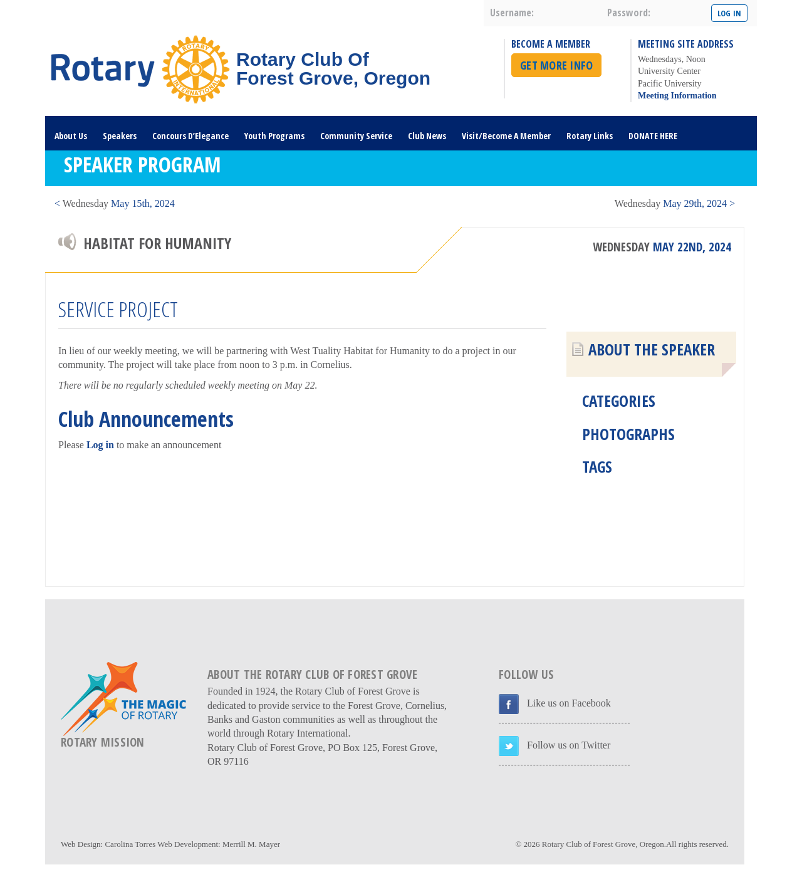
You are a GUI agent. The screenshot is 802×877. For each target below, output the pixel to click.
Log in (100, 444)
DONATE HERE (652, 136)
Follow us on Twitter (568, 745)
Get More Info (556, 65)
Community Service (356, 136)
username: (512, 12)
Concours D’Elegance (190, 136)
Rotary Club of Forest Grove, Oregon (603, 844)
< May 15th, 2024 (115, 203)
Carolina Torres (130, 844)
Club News (427, 136)
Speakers (120, 136)
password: (628, 12)
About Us (71, 136)
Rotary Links (589, 136)
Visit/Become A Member (506, 136)
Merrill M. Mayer (251, 844)
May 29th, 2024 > (675, 203)
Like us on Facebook (569, 703)
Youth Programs (274, 136)
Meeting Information (677, 95)
